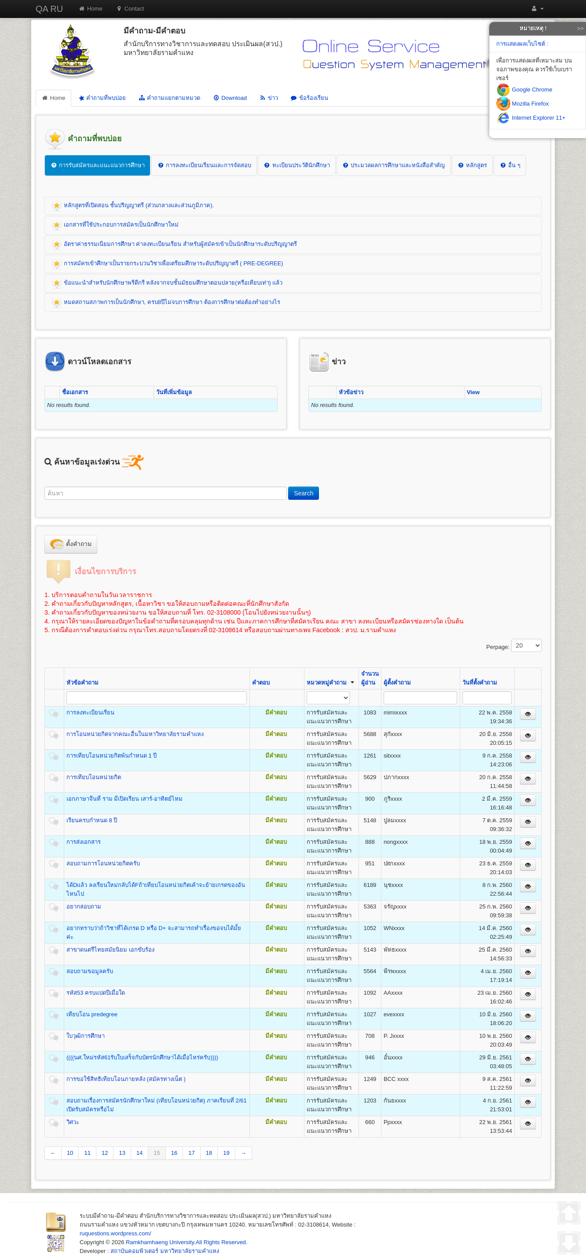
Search (303, 493)
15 (157, 1153)
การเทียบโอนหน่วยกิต (93, 777)
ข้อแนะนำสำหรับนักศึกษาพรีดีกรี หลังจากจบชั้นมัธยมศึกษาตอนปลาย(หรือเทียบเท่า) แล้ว (167, 283)
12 (105, 1153)
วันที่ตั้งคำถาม (479, 682)
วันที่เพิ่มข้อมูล (174, 392)
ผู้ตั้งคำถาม (397, 682)
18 (209, 1153)
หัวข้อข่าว (351, 392)
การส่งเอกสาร (83, 842)
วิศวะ (72, 1122)
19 (226, 1153)
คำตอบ (261, 682)
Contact (130, 8)
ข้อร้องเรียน (309, 98)
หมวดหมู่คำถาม (330, 682)
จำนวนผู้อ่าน (370, 678)
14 (139, 1153)
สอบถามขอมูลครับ (89, 971)
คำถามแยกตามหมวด (169, 98)
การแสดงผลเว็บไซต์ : (522, 43)
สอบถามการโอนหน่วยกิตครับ (103, 863)
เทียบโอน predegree (91, 1014)
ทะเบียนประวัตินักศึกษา (297, 165)
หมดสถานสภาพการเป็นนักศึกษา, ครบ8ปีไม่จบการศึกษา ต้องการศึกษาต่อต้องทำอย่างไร (165, 302)
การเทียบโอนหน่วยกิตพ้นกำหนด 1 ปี (111, 755)
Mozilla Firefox (522, 103)
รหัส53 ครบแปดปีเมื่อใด (95, 992)
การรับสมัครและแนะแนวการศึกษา (97, 165)
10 (70, 1153)
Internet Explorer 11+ (530, 117)
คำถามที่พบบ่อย (101, 98)
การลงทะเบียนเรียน (90, 712)
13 (122, 1153)
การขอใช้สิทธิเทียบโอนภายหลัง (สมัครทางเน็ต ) (126, 1079)
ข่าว (268, 98)
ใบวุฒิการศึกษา (85, 1036)
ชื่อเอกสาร (75, 392)
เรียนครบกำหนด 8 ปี (91, 820)
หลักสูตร (472, 165)
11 (87, 1153)
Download (229, 98)
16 (174, 1153)
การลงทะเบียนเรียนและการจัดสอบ (204, 165)
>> (580, 28)
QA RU (49, 9)
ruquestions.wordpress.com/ (115, 1233)
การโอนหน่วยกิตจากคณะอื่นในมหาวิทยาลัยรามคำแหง (135, 734)
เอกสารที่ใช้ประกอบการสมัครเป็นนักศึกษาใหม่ (115, 225)
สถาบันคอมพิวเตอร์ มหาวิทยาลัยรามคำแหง (164, 1251)
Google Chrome (524, 89)
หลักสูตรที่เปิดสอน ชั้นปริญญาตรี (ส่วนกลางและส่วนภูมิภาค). (132, 206)
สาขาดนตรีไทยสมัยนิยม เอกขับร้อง (110, 949)
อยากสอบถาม (83, 906)
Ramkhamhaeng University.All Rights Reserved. (186, 1242)
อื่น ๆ (509, 165)
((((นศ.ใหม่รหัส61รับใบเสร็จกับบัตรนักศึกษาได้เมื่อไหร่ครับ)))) (142, 1057)
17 (191, 1153)
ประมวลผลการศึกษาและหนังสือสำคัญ (393, 165)
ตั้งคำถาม (71, 544)
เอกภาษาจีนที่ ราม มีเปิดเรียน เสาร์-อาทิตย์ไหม (124, 798)
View (473, 392)
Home (90, 8)
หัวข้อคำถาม (82, 682)
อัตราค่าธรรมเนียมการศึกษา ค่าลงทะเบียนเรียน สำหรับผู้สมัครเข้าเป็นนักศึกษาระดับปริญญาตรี (174, 244)
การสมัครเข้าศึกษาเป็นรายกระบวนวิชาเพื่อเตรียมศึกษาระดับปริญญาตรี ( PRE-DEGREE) (167, 264)
